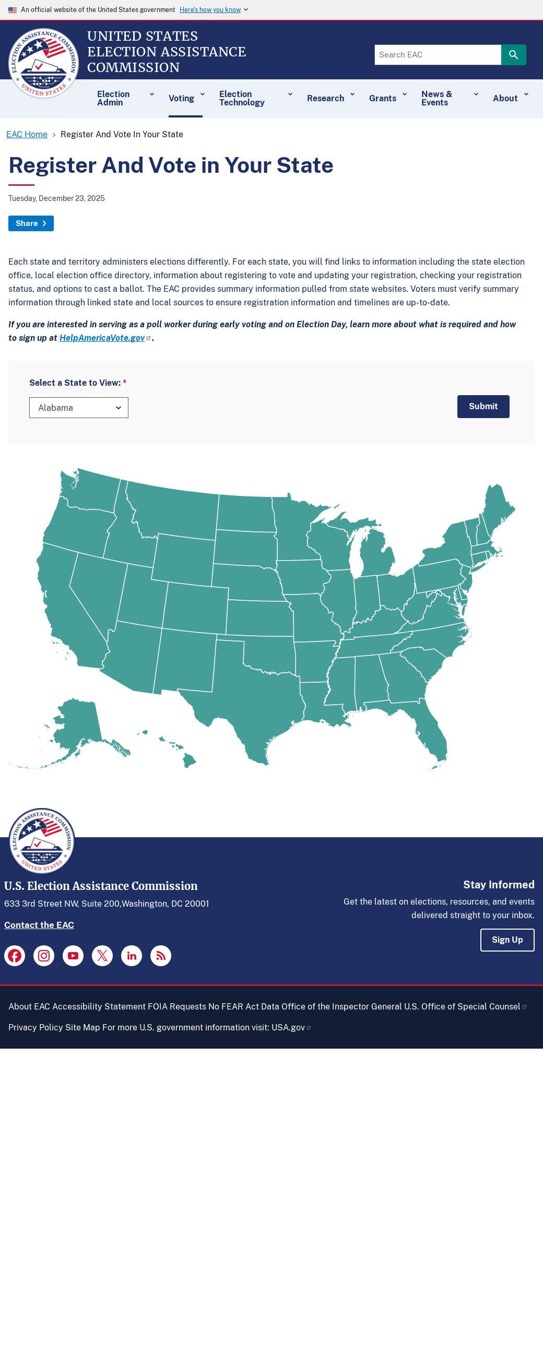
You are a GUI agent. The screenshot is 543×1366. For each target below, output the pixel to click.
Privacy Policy (35, 1027)
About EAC (29, 1007)
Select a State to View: (75, 383)
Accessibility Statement (99, 1007)
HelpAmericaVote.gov (106, 338)
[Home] (43, 94)
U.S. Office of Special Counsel (466, 1007)
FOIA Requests (177, 1007)
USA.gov (292, 1027)
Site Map (82, 1027)
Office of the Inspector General (341, 1007)
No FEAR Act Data (243, 1007)
